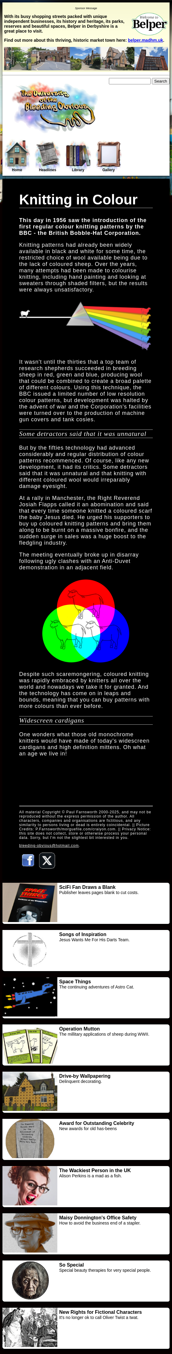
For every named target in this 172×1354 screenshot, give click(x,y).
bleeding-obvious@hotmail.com (49, 845)
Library (78, 156)
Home (17, 156)
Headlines (47, 156)
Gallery (108, 156)
